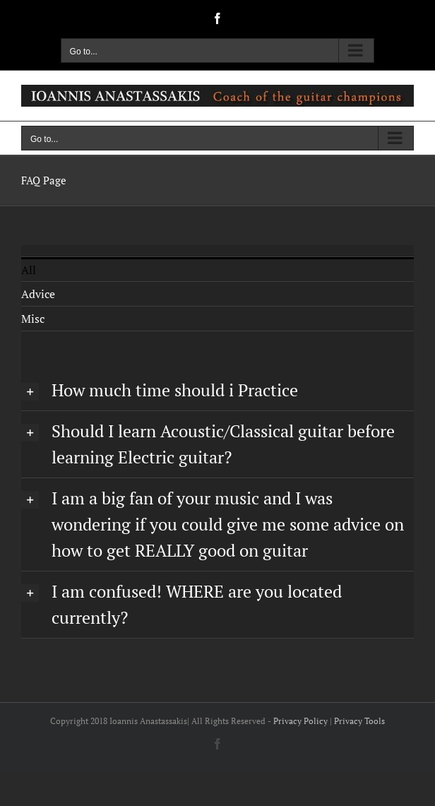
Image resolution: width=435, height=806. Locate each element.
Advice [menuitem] (38, 294)
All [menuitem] (28, 270)
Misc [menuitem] (32, 318)
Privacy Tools (359, 721)
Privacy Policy (300, 721)
